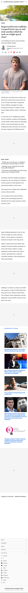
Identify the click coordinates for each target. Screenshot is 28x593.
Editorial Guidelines (20, 496)
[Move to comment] (20, 52)
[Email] (17, 52)
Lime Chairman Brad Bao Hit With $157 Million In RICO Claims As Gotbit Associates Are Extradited (14, 372)
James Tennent (12, 46)
